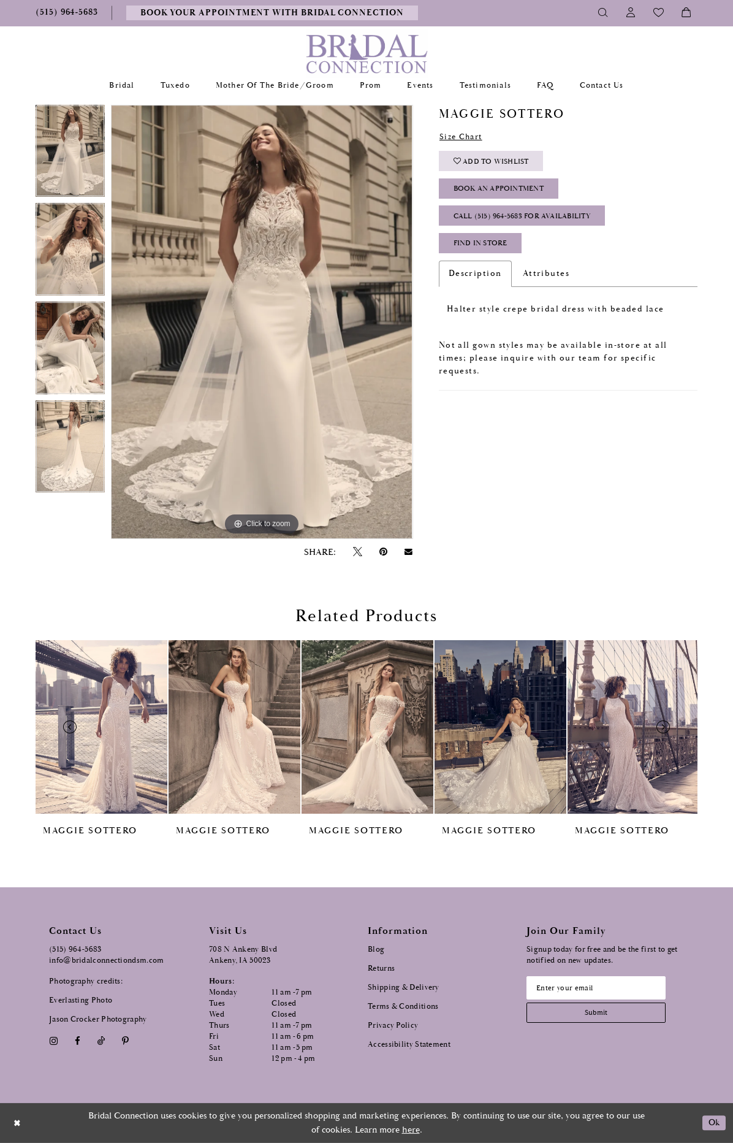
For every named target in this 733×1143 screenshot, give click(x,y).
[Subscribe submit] (600, 1014)
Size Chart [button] (463, 137)
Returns (381, 968)
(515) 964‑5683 (75, 949)
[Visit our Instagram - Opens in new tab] (53, 1041)
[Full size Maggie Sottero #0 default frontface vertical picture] (262, 321)
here (411, 1130)
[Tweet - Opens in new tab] (357, 552)
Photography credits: (86, 981)
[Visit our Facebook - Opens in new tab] (77, 1041)
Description (475, 280)
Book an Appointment (503, 192)
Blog (376, 949)
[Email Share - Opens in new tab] (408, 552)
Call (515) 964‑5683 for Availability (528, 221)
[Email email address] (600, 988)
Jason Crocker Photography (98, 1019)
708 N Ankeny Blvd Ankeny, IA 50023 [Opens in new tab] (243, 955)
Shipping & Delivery (403, 987)
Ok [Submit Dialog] (713, 1123)
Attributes (546, 280)
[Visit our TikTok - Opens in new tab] (101, 1041)
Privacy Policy (393, 1025)
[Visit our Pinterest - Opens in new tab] (125, 1041)
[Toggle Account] (631, 13)
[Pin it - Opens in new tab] (383, 552)
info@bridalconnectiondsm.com (106, 960)
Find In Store (483, 250)
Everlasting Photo (80, 1000)
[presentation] (101, 727)
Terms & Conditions (403, 1006)
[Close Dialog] (17, 1123)
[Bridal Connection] (367, 53)
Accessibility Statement (409, 1044)
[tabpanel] (70, 154)
